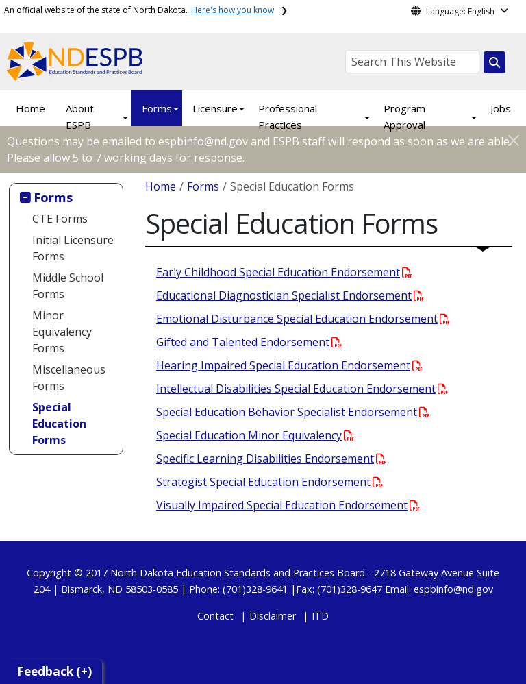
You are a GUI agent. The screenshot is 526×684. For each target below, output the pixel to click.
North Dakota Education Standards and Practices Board (237, 572)
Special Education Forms (59, 424)
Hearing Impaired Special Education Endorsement (289, 365)
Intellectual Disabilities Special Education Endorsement (302, 388)
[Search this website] (494, 62)
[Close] (513, 140)
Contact (215, 615)
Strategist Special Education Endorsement (269, 481)
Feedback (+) (54, 671)
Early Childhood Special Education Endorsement (284, 272)
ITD (320, 615)
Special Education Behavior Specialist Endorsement (292, 411)
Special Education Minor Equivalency (255, 435)
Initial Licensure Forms (73, 248)
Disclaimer (272, 615)
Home (30, 108)
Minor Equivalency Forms (62, 332)
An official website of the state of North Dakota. (139, 10)
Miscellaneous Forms (68, 377)
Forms (157, 108)
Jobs (500, 108)
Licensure (215, 108)
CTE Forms (60, 218)
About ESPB (80, 116)
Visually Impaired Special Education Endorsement (288, 505)
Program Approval (404, 116)
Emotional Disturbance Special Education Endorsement (303, 318)
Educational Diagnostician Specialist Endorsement (290, 295)
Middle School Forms (67, 286)
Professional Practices (287, 116)
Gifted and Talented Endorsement (249, 342)
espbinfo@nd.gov (453, 589)
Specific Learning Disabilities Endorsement (271, 458)
